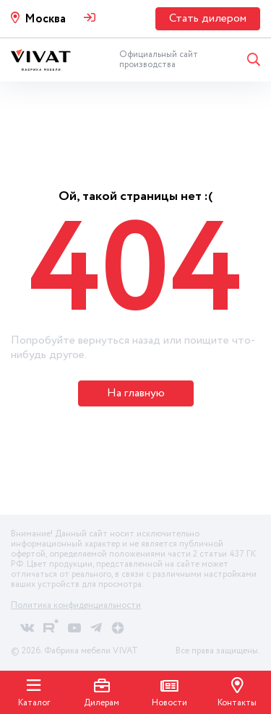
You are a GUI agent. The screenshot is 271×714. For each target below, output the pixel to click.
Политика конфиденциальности (76, 605)
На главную (136, 393)
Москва (45, 19)
